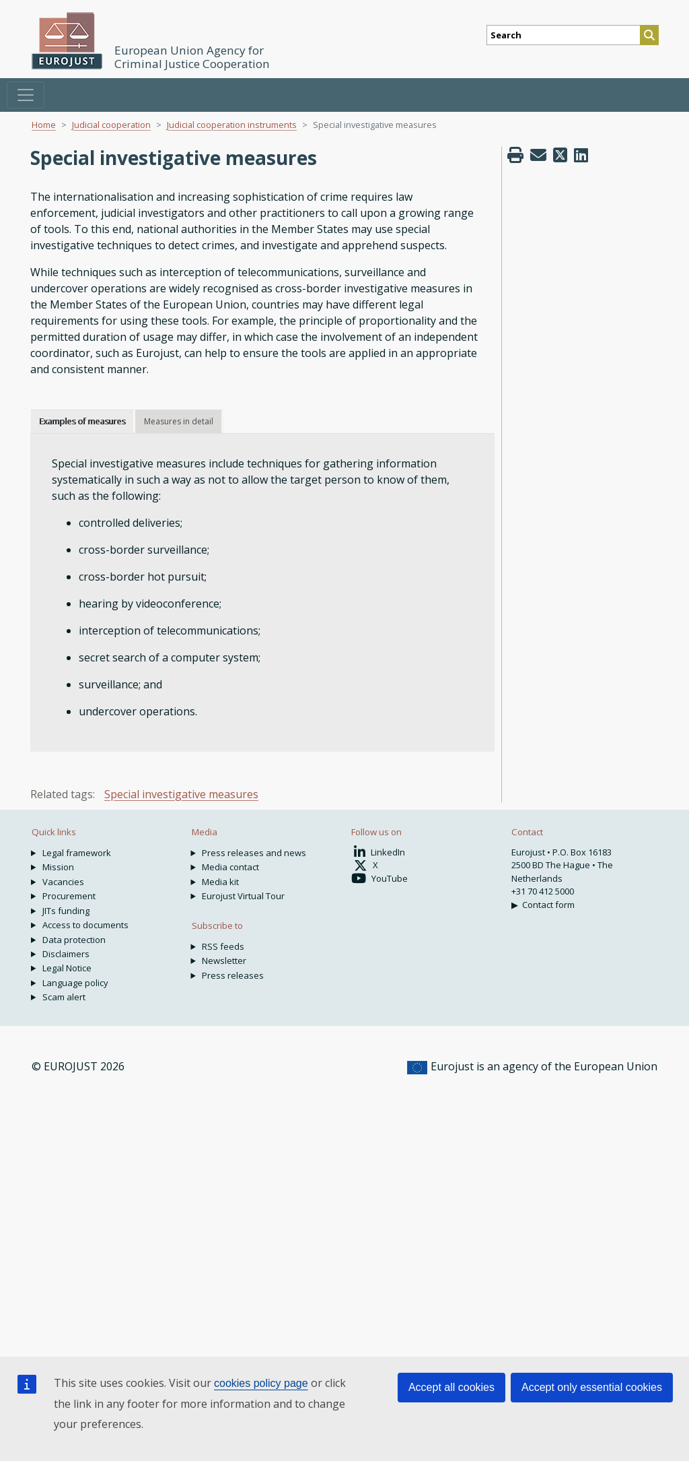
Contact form (548, 905)
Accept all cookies (451, 1387)
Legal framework (76, 853)
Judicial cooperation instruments (232, 125)
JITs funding (65, 911)
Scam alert (63, 997)
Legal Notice (67, 968)
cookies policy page (261, 1383)
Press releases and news (254, 853)
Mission (58, 867)
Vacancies (63, 882)
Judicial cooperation (111, 125)
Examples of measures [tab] (82, 421)
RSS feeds (223, 946)
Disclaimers (65, 954)
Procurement (69, 896)
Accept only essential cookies (591, 1387)
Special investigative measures (181, 794)
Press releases (233, 975)
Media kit (220, 882)
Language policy (75, 983)
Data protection (74, 940)
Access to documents (85, 925)
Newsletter (224, 960)
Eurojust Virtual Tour (243, 896)
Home (44, 125)
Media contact (230, 867)
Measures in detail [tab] (178, 421)
